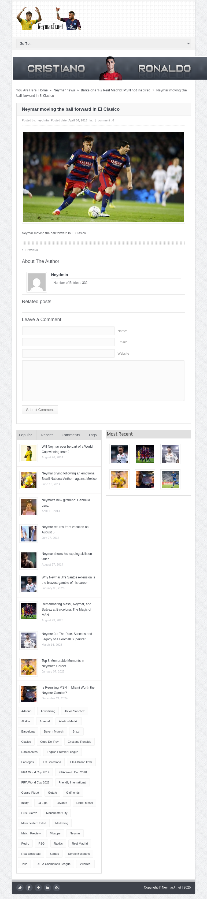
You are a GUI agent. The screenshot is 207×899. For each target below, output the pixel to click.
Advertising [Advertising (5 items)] (48, 711)
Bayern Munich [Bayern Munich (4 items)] (53, 731)
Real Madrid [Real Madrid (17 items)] (80, 843)
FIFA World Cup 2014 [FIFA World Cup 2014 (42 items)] (35, 772)
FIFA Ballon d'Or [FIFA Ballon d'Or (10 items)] (81, 762)
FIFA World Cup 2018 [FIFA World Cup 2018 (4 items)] (73, 772)
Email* (122, 342)
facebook (29, 887)
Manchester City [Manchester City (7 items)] (56, 813)
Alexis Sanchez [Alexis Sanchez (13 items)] (75, 711)
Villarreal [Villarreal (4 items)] (85, 863)
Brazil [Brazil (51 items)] (76, 731)
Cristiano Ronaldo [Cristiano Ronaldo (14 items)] (79, 741)
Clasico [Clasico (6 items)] (26, 741)
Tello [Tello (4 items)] (24, 863)
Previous (30, 249)
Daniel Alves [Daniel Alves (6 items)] (29, 751)
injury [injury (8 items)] (25, 802)
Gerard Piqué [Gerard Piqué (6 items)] (30, 792)
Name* (122, 331)
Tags (92, 435)
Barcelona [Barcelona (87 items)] (28, 731)
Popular (25, 435)
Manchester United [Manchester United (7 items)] (33, 823)
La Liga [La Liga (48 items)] (42, 802)
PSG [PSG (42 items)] (41, 843)
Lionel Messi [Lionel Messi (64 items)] (84, 802)
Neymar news (64, 90)
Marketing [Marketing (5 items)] (61, 823)
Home (43, 90)
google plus (38, 887)
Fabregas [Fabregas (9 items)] (27, 762)
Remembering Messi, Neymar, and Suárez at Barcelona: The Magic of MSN (66, 609)
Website (123, 353)
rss (56, 887)
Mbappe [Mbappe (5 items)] (55, 833)
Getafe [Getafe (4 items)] (52, 792)
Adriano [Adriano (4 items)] (26, 711)
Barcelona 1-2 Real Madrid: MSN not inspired (115, 90)
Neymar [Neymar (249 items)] (75, 833)
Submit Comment (40, 410)
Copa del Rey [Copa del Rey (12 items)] (49, 741)
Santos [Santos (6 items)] (54, 853)
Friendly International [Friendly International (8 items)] (72, 782)
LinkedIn (47, 887)
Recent (47, 435)
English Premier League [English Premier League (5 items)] (62, 751)
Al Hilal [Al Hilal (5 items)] (26, 721)
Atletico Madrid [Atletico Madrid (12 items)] (69, 721)
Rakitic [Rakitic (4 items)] (58, 843)
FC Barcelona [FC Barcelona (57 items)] (52, 762)
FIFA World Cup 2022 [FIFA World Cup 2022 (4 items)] (35, 782)
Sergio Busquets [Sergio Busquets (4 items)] (79, 853)
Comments (71, 435)
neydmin (43, 120)
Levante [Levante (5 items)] (62, 802)
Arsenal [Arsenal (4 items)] (45, 721)
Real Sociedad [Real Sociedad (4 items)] (31, 853)
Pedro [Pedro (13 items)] (25, 843)
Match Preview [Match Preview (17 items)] (31, 833)
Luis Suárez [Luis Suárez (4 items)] (29, 813)
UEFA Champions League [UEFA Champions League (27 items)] (53, 863)
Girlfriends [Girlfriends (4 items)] (73, 792)
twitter (20, 887)
